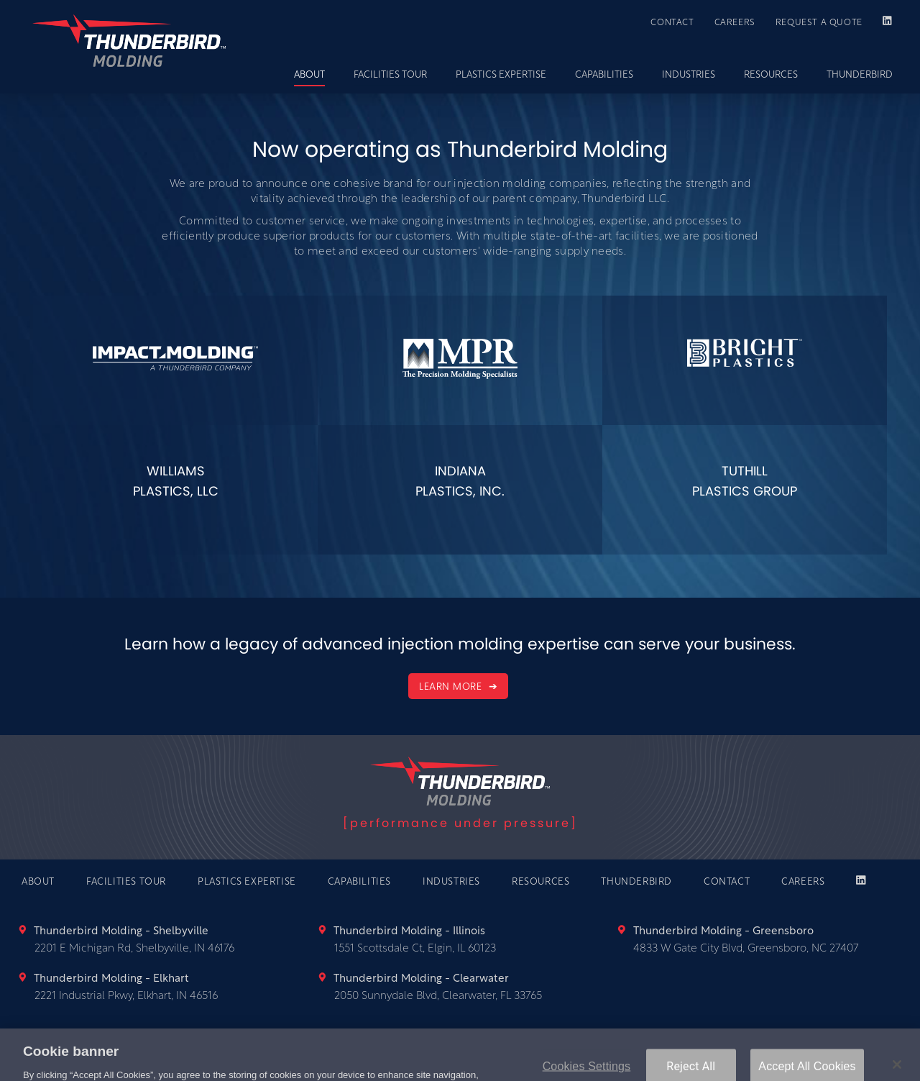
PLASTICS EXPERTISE (501, 75)
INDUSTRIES (688, 75)
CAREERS (734, 23)
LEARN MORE (452, 686)
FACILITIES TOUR (390, 75)
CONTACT (672, 23)
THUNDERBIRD (860, 75)
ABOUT (309, 75)
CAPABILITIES (604, 75)
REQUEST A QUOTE (819, 23)
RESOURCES (771, 75)
